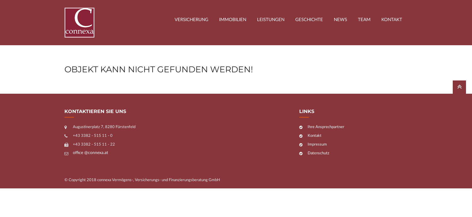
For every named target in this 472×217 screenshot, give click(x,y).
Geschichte (309, 19)
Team (364, 19)
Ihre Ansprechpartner (326, 127)
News (340, 19)
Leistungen (270, 19)
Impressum (317, 144)
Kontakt (391, 19)
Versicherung (191, 19)
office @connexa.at (90, 153)
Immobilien (232, 19)
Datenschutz (318, 153)
